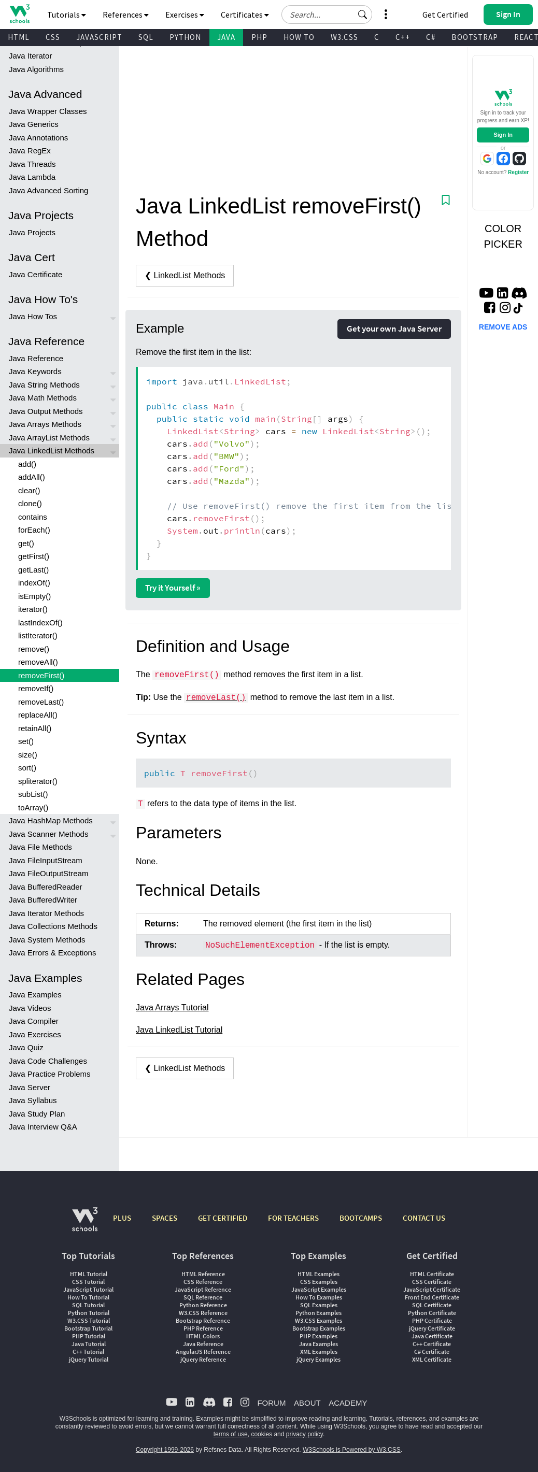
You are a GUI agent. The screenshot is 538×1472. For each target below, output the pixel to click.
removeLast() (41, 701)
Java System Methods (47, 939)
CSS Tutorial (88, 1281)
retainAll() (34, 728)
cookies (261, 1434)
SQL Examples (318, 1305)
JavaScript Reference (203, 1289)
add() (27, 464)
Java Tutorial (89, 1344)
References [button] (126, 14)
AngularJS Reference (203, 1351)
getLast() (33, 569)
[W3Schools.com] (84, 1225)
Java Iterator (30, 55)
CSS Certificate (431, 1281)
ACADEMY (348, 1402)
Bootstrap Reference (203, 1320)
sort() (27, 767)
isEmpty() (34, 596)
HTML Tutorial (88, 1274)
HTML (19, 37)
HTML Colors (203, 1336)
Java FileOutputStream (48, 873)
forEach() (34, 529)
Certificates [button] (245, 14)
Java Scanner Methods (48, 834)
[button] (363, 14)
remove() (33, 649)
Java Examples (35, 994)
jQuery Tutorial (88, 1359)
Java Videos (30, 1008)
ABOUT (307, 1402)
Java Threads (32, 164)
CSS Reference (202, 1281)
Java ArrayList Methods (49, 437)
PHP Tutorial (88, 1336)
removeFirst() (41, 675)
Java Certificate (35, 274)
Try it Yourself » (173, 587)
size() (27, 754)
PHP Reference (203, 1328)
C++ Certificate (432, 1344)
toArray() (33, 807)
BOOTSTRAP (474, 37)
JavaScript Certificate (431, 1289)
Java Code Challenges (48, 1060)
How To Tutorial (88, 1297)
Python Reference (203, 1305)
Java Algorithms (36, 69)
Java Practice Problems (50, 1073)
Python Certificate (432, 1313)
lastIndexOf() (40, 622)
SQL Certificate (431, 1305)
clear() (29, 490)
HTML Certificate (432, 1274)
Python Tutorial (88, 1313)
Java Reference (36, 358)
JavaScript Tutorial (88, 1289)
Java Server (29, 1087)
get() (26, 543)
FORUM (271, 1402)
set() (26, 741)
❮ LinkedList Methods (185, 275)
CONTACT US (424, 1218)
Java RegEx (30, 150)
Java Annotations (38, 137)
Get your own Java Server (394, 328)
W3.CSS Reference (203, 1313)
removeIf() (35, 688)
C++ (402, 37)
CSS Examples (318, 1281)
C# (430, 37)
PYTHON (185, 37)
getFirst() (33, 556)
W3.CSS (344, 37)
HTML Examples (318, 1274)
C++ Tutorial (88, 1351)
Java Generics (34, 124)
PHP (259, 37)
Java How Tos (33, 316)
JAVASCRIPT (99, 37)
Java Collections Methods (53, 926)
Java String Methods (44, 384)
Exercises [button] (184, 14)
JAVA (226, 37)
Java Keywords (35, 371)
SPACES (164, 1218)
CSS (53, 37)
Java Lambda (32, 177)
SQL (145, 37)
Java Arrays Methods (45, 424)
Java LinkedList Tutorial (179, 1029)
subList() (33, 794)
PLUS (122, 1218)
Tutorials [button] (66, 14)
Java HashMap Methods (51, 820)
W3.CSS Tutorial (88, 1320)
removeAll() (38, 662)
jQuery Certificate (432, 1328)
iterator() (33, 609)
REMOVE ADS (503, 327)
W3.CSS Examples (318, 1320)
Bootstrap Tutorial (88, 1328)
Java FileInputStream (45, 860)
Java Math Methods (43, 397)
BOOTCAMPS (360, 1218)
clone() (30, 503)
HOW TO (299, 37)
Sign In (503, 135)
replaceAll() (38, 714)
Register (518, 172)
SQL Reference (202, 1297)
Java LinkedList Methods (51, 450)
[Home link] (19, 13)
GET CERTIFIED (222, 1218)
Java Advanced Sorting (48, 190)
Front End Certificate (432, 1297)
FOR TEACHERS (293, 1218)
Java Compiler (34, 1021)
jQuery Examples (318, 1359)
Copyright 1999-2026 (165, 1449)
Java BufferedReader (45, 886)
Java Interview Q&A (43, 1126)
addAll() (31, 477)
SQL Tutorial (88, 1305)
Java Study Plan (37, 1113)
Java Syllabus (33, 1100)
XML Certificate (431, 1359)
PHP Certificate (432, 1320)
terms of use (231, 1434)
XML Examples (318, 1351)
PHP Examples (318, 1336)
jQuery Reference (203, 1359)
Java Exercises (35, 1034)
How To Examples (318, 1297)
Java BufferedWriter (43, 899)
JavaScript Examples (318, 1289)
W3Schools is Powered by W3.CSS (352, 1449)
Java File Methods (40, 846)
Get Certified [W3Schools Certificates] (445, 14)
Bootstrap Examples (318, 1328)
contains (32, 516)
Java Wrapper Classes (48, 111)
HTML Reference (203, 1274)
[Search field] (326, 14)
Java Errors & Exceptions (52, 952)
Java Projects (32, 232)
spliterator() (38, 781)
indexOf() (34, 582)
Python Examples (318, 1313)
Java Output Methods (46, 411)
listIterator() (38, 635)
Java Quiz (26, 1047)
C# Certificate (431, 1351)
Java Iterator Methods (46, 913)
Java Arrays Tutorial (172, 1007)
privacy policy (304, 1434)
